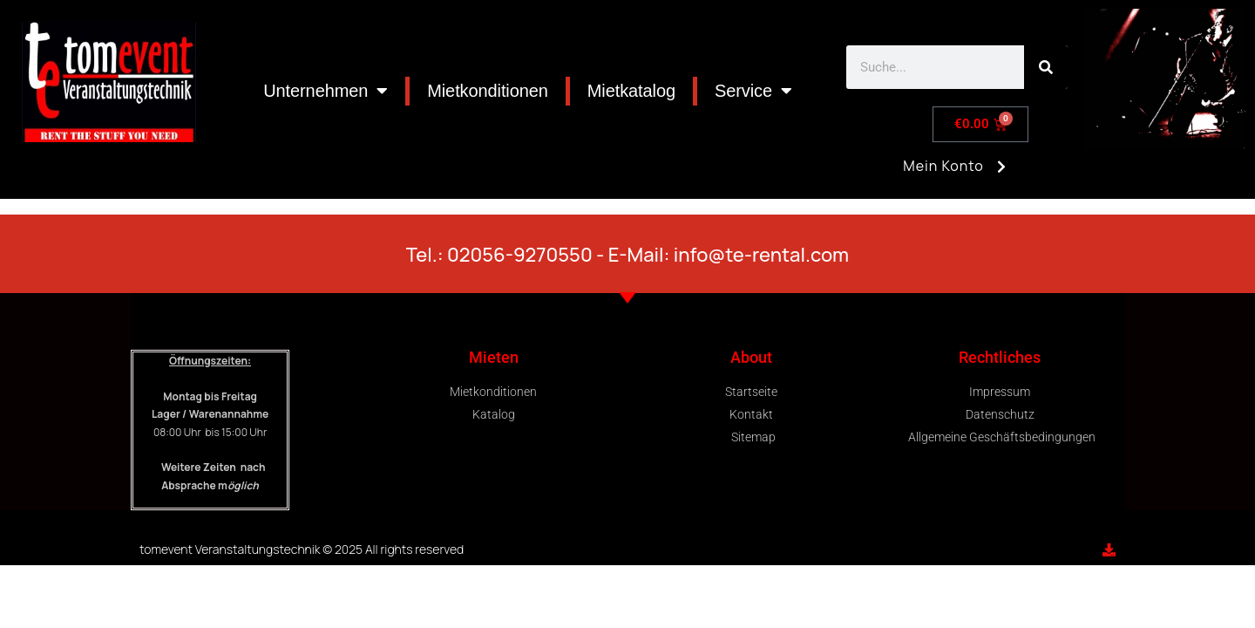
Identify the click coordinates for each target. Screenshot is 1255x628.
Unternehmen (325, 90)
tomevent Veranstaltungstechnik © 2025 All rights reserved (301, 549)
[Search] (1046, 67)
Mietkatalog (631, 90)
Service (753, 90)
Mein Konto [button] (957, 173)
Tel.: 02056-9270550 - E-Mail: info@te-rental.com (627, 255)
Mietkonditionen (487, 90)
